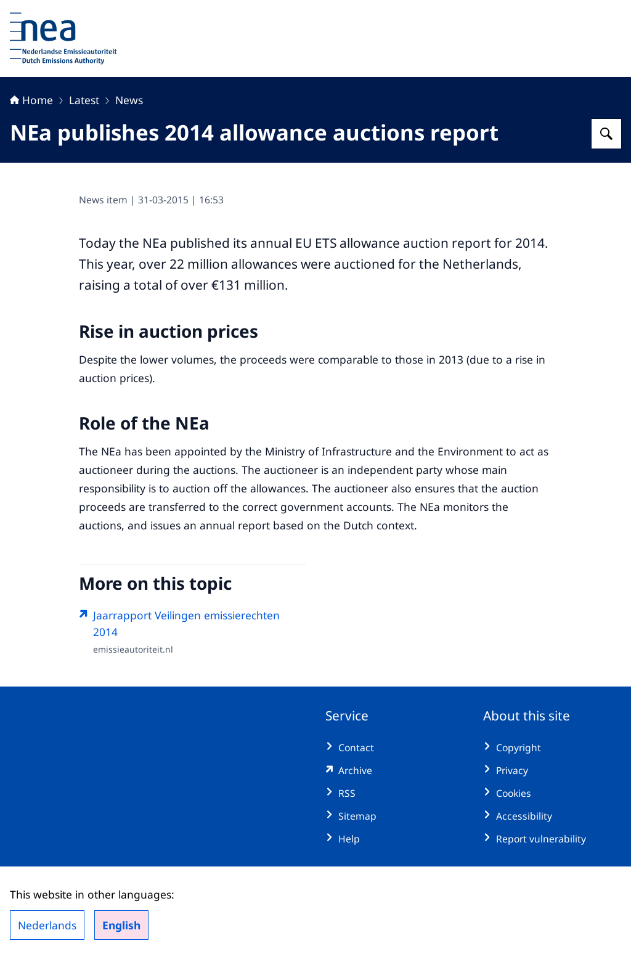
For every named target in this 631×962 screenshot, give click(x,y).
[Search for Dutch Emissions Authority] (606, 134)
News (129, 99)
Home (31, 99)
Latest (84, 99)
